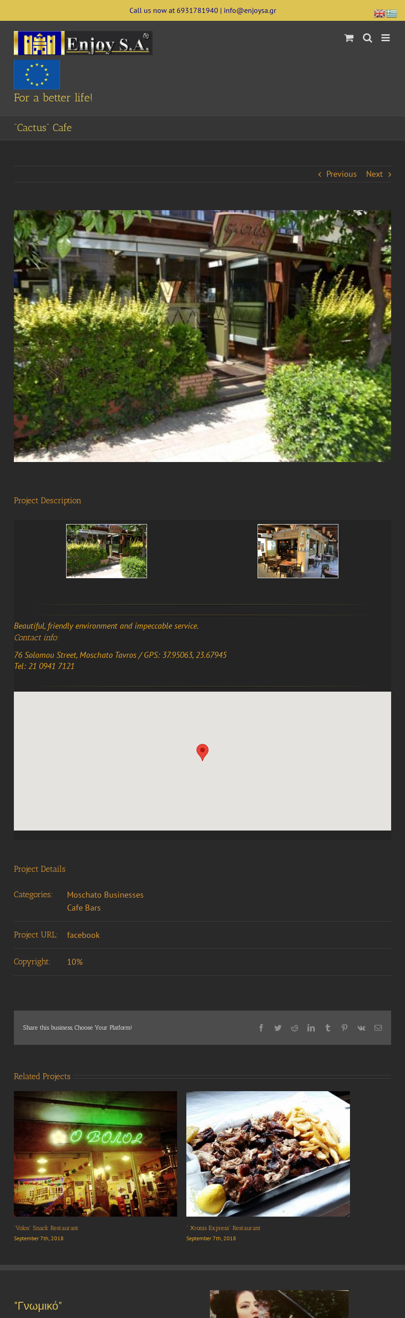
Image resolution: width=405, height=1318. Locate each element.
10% (75, 961)
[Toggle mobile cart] (349, 38)
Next (374, 174)
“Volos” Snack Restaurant (46, 1227)
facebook (83, 935)
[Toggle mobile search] (367, 38)
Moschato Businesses (105, 894)
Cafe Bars (84, 907)
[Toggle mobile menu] (386, 38)
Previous (341, 174)
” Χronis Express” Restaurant (223, 1227)
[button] (202, 752)
